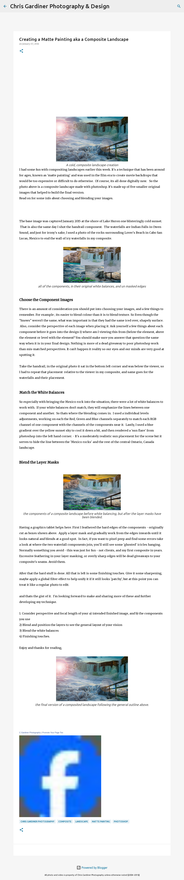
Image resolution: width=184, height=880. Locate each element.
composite (64, 821)
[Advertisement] (92, 84)
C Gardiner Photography (30, 732)
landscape (81, 821)
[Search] (114, 6)
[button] (21, 51)
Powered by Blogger (92, 867)
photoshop (121, 821)
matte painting (101, 821)
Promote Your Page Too (52, 732)
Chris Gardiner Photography (37, 821)
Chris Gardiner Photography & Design (59, 6)
